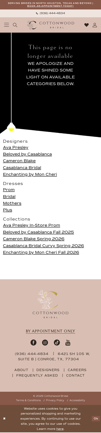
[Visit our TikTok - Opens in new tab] (57, 343)
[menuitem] (50, 14)
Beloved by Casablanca (27, 154)
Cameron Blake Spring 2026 (33, 239)
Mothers (12, 203)
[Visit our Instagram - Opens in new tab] (45, 343)
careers (77, 370)
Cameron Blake (19, 161)
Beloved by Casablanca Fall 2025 (38, 232)
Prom (9, 190)
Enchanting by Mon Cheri (30, 174)
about (21, 370)
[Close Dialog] (4, 419)
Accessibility (77, 400)
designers (48, 370)
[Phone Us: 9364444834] (50, 14)
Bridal (9, 196)
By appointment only (50, 332)
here (60, 429)
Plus (7, 210)
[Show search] (15, 25)
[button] (6, 25)
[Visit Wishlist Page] (86, 25)
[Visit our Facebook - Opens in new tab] (33, 343)
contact (75, 376)
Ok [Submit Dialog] (95, 419)
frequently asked (37, 376)
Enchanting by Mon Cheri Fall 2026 (41, 253)
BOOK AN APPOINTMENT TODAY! (59, 6)
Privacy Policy (55, 400)
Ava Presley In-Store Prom (31, 225)
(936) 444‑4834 (32, 354)
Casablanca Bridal (22, 168)
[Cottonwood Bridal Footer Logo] (50, 305)
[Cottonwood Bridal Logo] (50, 25)
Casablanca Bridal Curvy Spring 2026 (43, 246)
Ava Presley (15, 148)
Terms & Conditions (28, 400)
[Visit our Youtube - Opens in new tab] (68, 343)
